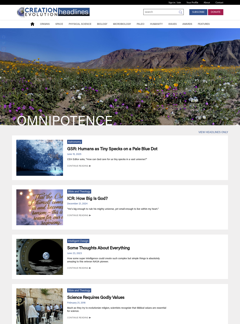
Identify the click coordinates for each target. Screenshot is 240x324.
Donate (215, 12)
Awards (187, 24)
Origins (45, 24)
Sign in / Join (174, 2)
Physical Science (80, 24)
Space (59, 24)
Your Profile (192, 2)
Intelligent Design (78, 241)
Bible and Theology (79, 191)
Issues (172, 24)
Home (32, 24)
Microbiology (122, 24)
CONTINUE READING (77, 166)
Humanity (156, 24)
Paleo (140, 24)
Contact (219, 2)
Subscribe (198, 12)
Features (204, 24)
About (207, 2)
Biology (102, 24)
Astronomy (74, 142)
